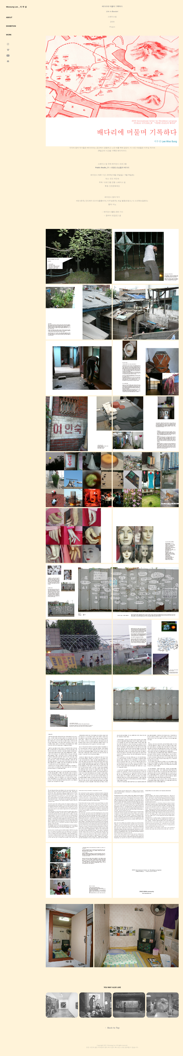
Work (8, 34)
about (9, 17)
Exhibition (11, 26)
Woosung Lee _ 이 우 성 (16, 6)
